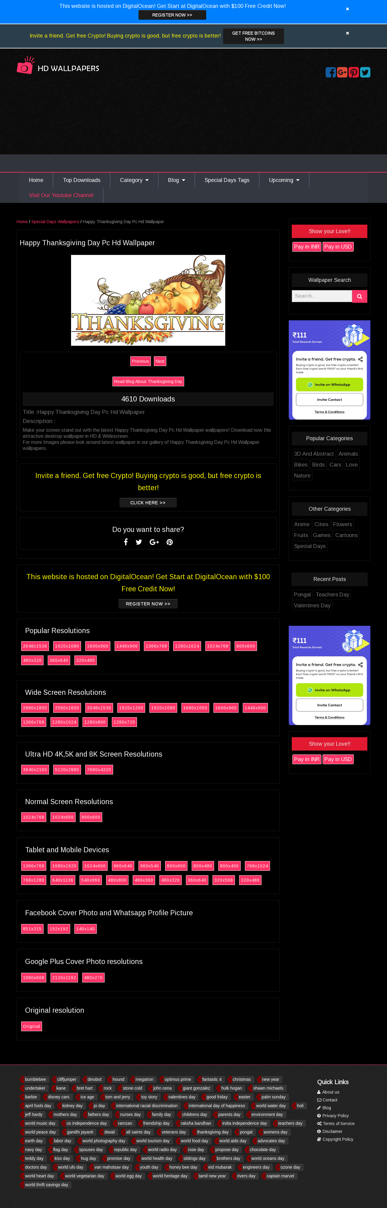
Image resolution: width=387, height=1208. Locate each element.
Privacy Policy (333, 1115)
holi (300, 1105)
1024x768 (228, 646)
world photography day (104, 1140)
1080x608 (44, 977)
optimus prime (177, 1079)
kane (61, 1088)
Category (134, 180)
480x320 (43, 660)
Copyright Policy (335, 1139)
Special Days (321, 546)
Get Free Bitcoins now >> (253, 36)
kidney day (72, 1105)
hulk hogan (231, 1088)
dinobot (95, 1079)
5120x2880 (78, 769)
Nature (313, 476)
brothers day (228, 1158)
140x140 (96, 928)
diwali (109, 1132)
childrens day (194, 1114)
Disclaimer (330, 1131)
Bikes (311, 465)
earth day (34, 1140)
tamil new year (212, 1175)
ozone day (290, 1167)
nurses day (130, 1114)
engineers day (256, 1167)
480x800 (128, 880)
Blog (176, 180)
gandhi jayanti (80, 1132)
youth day (149, 1167)
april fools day (38, 1105)
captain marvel (280, 1175)
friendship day (156, 1123)
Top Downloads (81, 180)
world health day (156, 1158)
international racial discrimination (146, 1105)
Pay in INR (317, 247)
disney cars (59, 1096)
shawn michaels (268, 1088)
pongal (246, 1132)
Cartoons (357, 535)
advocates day (271, 1140)
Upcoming (284, 180)
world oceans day (268, 1158)
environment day (267, 1114)
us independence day (87, 1123)
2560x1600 (78, 707)
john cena (162, 1088)
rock (108, 1088)
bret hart (85, 1088)
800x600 (256, 646)
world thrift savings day (46, 1184)
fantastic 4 (212, 1079)
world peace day (40, 1132)
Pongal (313, 595)
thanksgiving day (213, 1132)
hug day (88, 1158)
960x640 (134, 865)
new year (270, 1079)
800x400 (240, 865)
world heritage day (170, 1175)
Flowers (353, 524)
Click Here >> (159, 502)
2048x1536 (46, 646)
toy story (149, 1096)
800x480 (213, 865)
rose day (196, 1149)
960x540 (160, 865)
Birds (329, 465)
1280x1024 (198, 646)
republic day (125, 1149)
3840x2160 (46, 769)
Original (42, 1026)
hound (118, 1079)
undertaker (35, 1088)
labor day (62, 1140)
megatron (144, 1079)
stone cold (132, 1088)
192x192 (69, 928)
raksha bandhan (196, 1123)
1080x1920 (75, 865)
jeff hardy (33, 1114)
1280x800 (106, 722)
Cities (332, 524)
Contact (327, 1099)
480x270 (104, 977)
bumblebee (35, 1079)
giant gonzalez (196, 1088)
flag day (60, 1149)
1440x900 (138, 646)
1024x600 (74, 817)
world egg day (128, 1175)
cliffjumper (66, 1079)
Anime (312, 524)
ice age (87, 1096)
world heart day (39, 1175)
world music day (40, 1123)
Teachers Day (343, 595)
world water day (271, 1105)
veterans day (174, 1132)
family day (161, 1114)
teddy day (34, 1158)
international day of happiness (217, 1105)
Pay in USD (349, 247)
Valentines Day (323, 605)
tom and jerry (118, 1096)
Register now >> (172, 14)
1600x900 (108, 646)
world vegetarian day (84, 1175)
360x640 (69, 660)
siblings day (195, 1158)
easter (245, 1096)
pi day (99, 1105)
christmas (242, 1079)
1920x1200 (142, 707)
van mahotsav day (111, 1167)
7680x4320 (110, 769)
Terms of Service (336, 1123)
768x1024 (268, 865)
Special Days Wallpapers (66, 221)
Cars (346, 465)
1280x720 (135, 722)
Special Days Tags (227, 180)
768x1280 (44, 880)
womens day (276, 1132)
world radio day (162, 1149)
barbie (31, 1096)
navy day (33, 1149)
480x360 (154, 880)
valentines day (182, 1096)
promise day (118, 1158)
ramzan (125, 1123)
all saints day (138, 1132)
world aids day (233, 1140)
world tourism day (153, 1140)
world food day (194, 1140)
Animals (359, 454)
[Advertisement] (193, 126)
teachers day (290, 1123)
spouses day (91, 1149)
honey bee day (183, 1167)
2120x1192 (75, 977)
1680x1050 (206, 707)
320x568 (234, 880)
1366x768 (167, 646)
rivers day (246, 1175)
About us (328, 1092)
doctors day (36, 1167)
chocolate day (263, 1149)
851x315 (43, 928)
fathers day (98, 1114)
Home (36, 180)
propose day (227, 1149)
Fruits (312, 535)
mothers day (65, 1114)
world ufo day (70, 1167)
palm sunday (273, 1096)
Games (332, 535)
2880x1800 (46, 707)
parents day (229, 1114)
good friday (217, 1096)
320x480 (96, 660)
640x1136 (73, 880)
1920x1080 (78, 646)
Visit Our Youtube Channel (61, 195)
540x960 (101, 880)
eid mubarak (220, 1167)
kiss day (62, 1158)
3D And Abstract (325, 454)
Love (363, 465)
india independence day (244, 1123)
